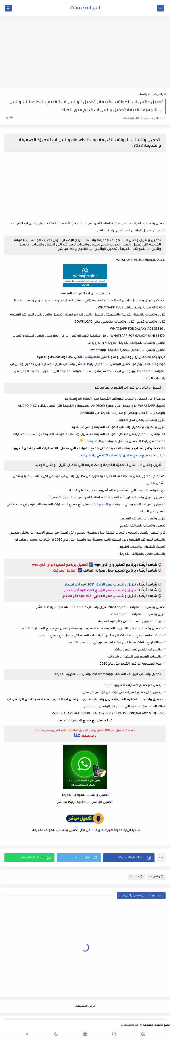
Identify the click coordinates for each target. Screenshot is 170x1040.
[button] (129, 857)
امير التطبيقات (85, 8)
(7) (8, 118)
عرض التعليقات (85, 1006)
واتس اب (158, 94)
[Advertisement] (85, 53)
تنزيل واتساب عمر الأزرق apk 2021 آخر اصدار (100, 585)
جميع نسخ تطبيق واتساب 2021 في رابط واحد (115, 456)
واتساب (142, 94)
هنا (77, 736)
